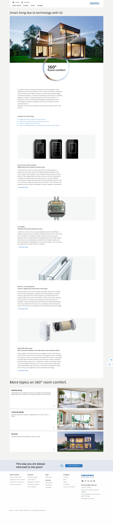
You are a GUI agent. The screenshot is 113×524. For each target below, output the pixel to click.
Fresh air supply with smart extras (30, 123)
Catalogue (48, 487)
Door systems (32, 479)
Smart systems (32, 487)
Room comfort (17, 5)
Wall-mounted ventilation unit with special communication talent (40, 125)
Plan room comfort (15, 484)
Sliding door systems (34, 482)
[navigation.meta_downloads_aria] (25, 2)
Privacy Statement (24, 510)
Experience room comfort (17, 479)
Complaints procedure (88, 498)
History (65, 482)
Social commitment (69, 487)
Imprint (11, 510)
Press (64, 479)
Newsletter (48, 485)
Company (40, 5)
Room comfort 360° (16, 477)
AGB (16, 510)
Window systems (33, 477)
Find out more (23, 187)
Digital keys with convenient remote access (33, 119)
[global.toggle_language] (15, 2)
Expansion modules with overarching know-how (34, 121)
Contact (65, 477)
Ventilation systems (33, 484)
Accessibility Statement (38, 510)
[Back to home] (94, 3)
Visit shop (48, 477)
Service (33, 5)
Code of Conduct (86, 487)
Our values (66, 484)
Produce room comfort (17, 482)
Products (25, 5)
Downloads (48, 482)
